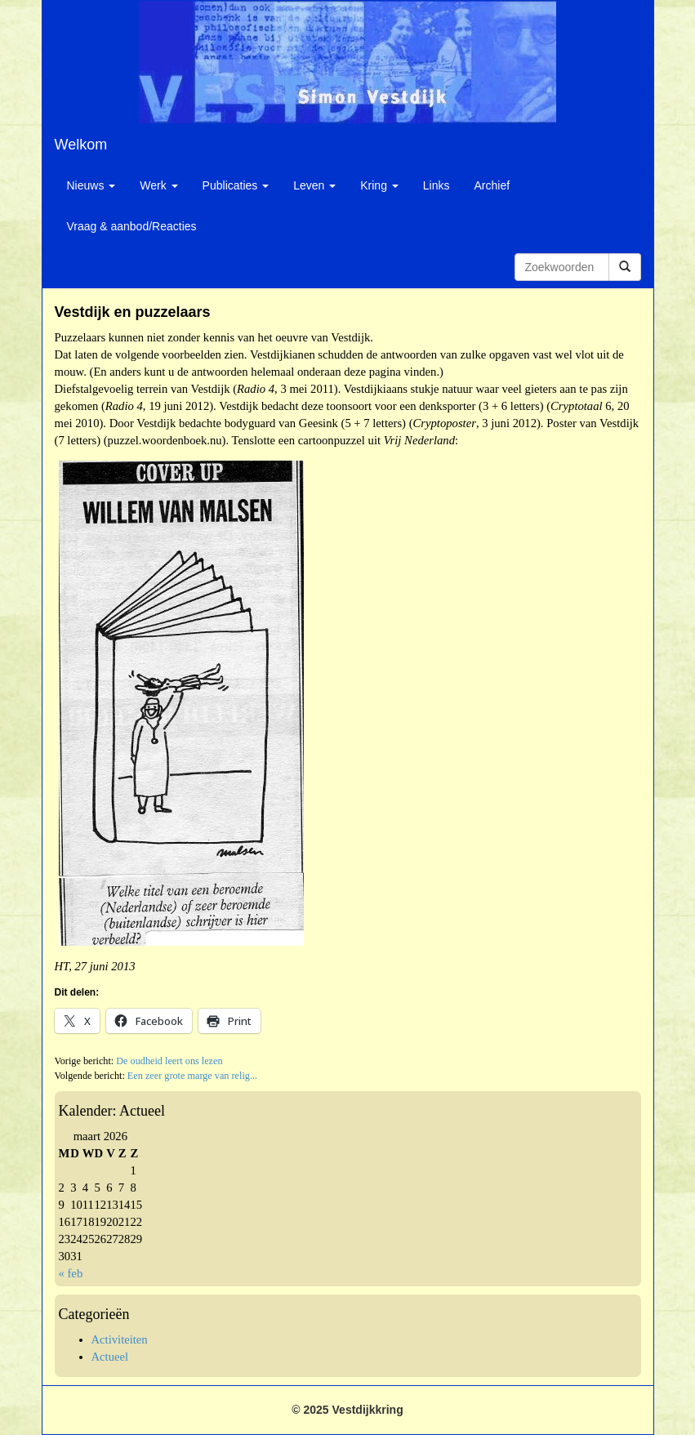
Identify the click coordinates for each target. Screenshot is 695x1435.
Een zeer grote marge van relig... (192, 1075)
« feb (71, 1273)
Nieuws (91, 185)
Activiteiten (119, 1339)
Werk (158, 185)
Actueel (110, 1356)
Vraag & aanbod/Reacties (132, 226)
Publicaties (236, 185)
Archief (492, 185)
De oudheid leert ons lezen (169, 1061)
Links (436, 185)
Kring (379, 185)
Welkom (81, 144)
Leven (314, 185)
